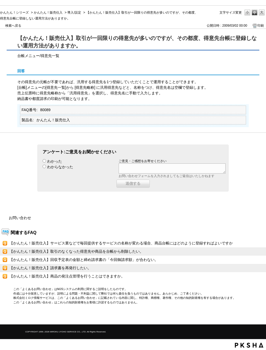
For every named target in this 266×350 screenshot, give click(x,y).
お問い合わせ (20, 218)
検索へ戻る (13, 25)
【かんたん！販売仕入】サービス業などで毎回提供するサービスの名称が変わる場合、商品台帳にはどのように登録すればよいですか (121, 243)
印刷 (260, 25)
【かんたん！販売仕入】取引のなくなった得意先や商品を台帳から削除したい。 (76, 251)
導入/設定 (74, 12)
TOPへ (252, 316)
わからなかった (60, 167)
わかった (54, 161)
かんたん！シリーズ (14, 12)
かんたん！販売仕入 (48, 12)
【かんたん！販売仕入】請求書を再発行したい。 (50, 268)
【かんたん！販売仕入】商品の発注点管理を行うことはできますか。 (67, 276)
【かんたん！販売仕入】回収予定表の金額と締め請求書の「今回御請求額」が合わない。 (83, 260)
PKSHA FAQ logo (249, 345)
